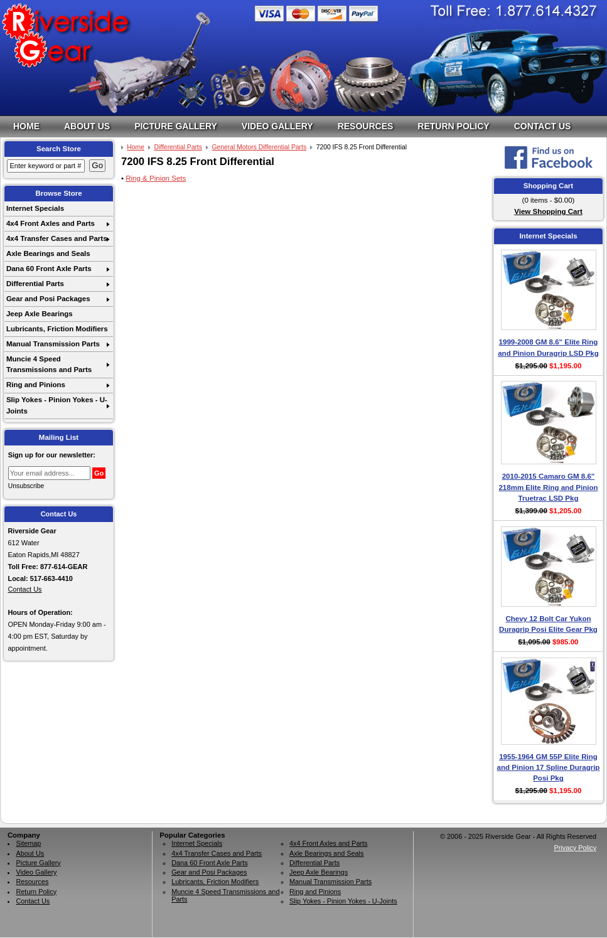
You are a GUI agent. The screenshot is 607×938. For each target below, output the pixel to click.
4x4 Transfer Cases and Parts (56, 238)
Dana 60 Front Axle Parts (49, 268)
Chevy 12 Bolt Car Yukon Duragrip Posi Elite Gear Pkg (548, 624)
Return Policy (453, 126)
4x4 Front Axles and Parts (50, 223)
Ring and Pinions (35, 384)
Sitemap (28, 843)
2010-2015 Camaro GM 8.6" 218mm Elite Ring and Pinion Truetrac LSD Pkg (548, 487)
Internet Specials (35, 208)
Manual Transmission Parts (53, 344)
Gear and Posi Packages (48, 298)
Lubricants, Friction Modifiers (57, 329)
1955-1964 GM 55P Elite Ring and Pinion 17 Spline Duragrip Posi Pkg (548, 767)
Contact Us (542, 126)
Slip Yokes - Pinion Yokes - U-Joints (56, 405)
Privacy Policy (575, 847)
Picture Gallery (175, 126)
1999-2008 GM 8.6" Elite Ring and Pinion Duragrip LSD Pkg (548, 347)
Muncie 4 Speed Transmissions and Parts (49, 364)
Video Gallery (277, 126)
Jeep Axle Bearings (39, 313)
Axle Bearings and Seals (48, 253)
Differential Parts (35, 283)
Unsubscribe (26, 485)
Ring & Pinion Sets (156, 178)
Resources (366, 126)
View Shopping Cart (548, 211)
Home (26, 126)
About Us (87, 126)
